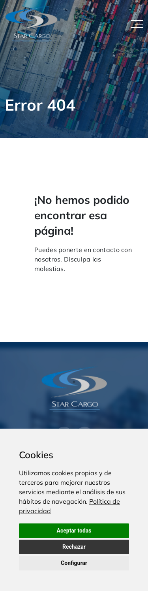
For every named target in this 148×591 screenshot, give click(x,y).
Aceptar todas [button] (74, 530)
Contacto (91, 283)
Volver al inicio (52, 283)
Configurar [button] (74, 563)
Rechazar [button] (74, 547)
